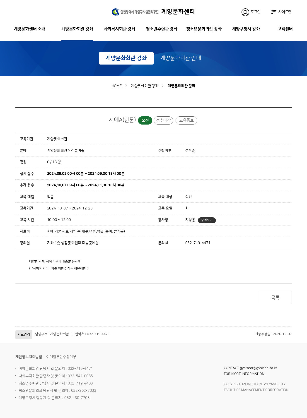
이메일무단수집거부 (61, 357)
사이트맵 (285, 12)
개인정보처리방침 (28, 357)
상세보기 (207, 220)
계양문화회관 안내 (180, 58)
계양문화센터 (153, 11)
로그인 (256, 12)
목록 (275, 297)
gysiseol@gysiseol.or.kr (258, 368)
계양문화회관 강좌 (126, 58)
